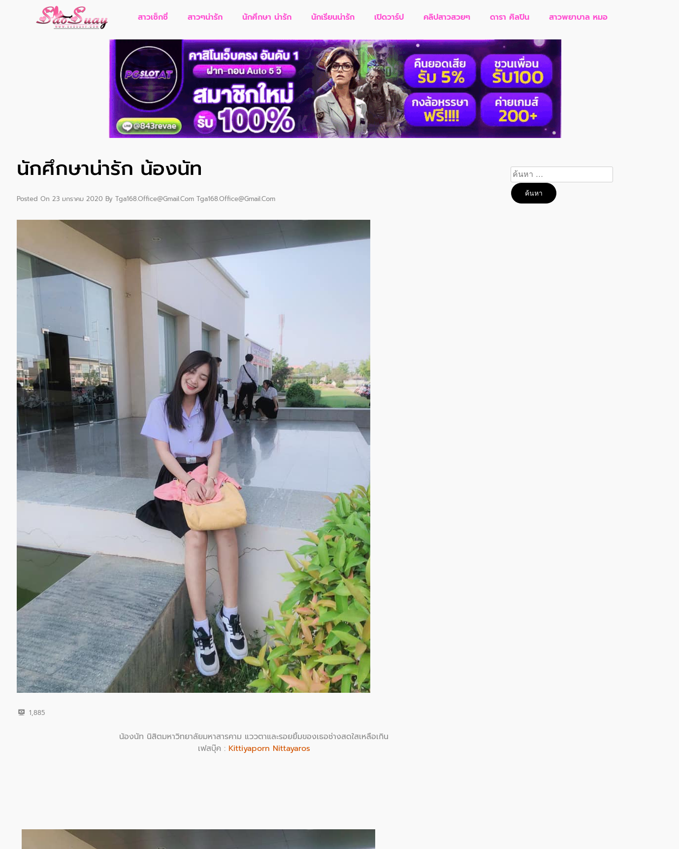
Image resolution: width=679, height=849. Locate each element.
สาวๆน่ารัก (205, 17)
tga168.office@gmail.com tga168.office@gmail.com (195, 199)
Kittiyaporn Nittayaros (269, 748)
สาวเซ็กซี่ (153, 17)
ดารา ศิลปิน (509, 17)
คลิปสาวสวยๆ (446, 17)
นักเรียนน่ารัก (333, 17)
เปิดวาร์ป (389, 17)
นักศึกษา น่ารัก (266, 17)
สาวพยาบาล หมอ (578, 17)
